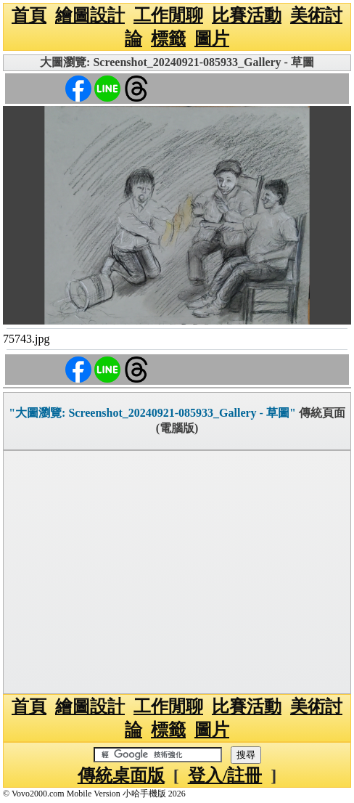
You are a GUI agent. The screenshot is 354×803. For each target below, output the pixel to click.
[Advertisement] (177, 572)
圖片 (211, 38)
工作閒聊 (168, 15)
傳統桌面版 (121, 775)
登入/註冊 (225, 775)
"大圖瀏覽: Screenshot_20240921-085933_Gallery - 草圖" (152, 413)
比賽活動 (246, 15)
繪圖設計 (90, 15)
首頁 (29, 15)
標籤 (168, 38)
